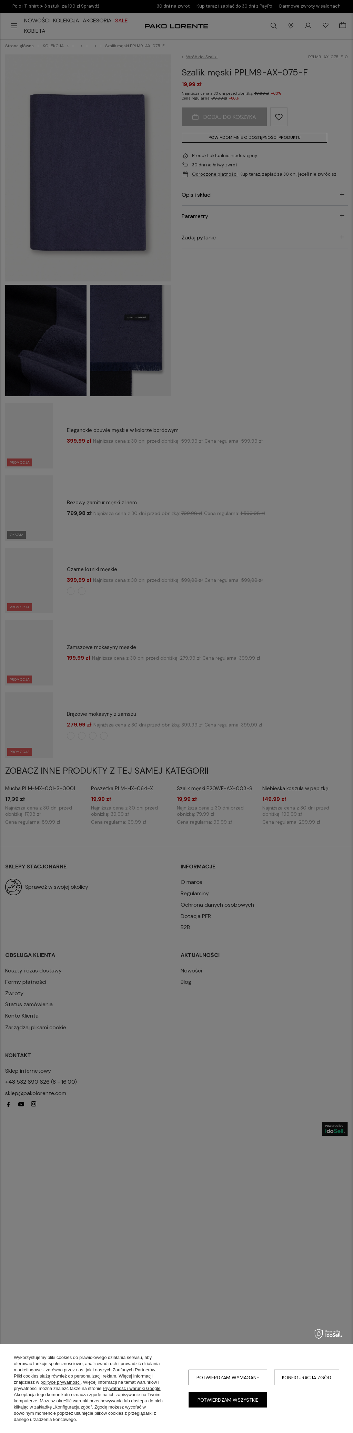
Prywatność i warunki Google (132, 1388)
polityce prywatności (60, 1382)
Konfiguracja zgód (306, 1377)
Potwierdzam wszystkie (228, 1400)
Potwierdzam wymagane (227, 1377)
